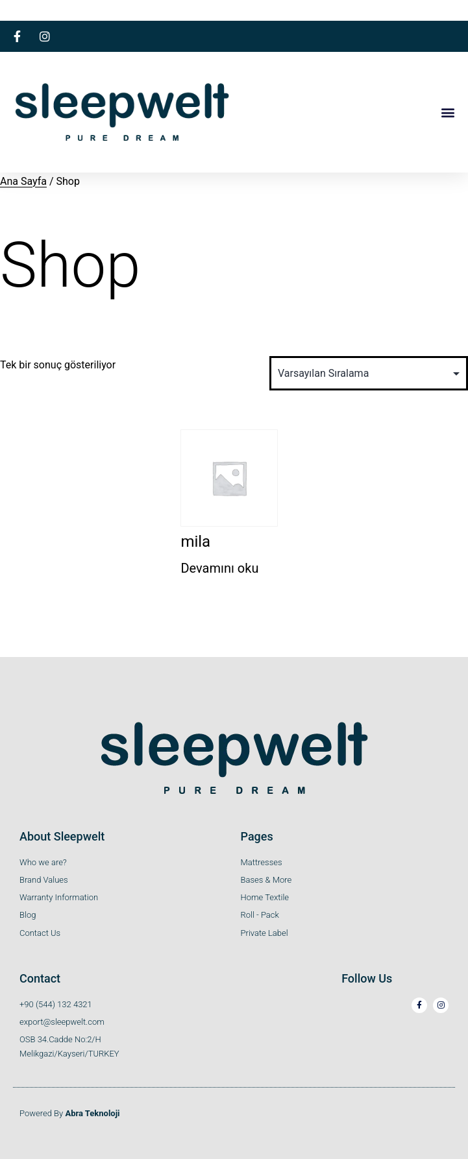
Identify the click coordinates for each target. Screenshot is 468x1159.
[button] (447, 112)
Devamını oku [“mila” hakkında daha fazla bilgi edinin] (219, 568)
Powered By (69, 1113)
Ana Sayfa (23, 181)
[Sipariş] (368, 373)
